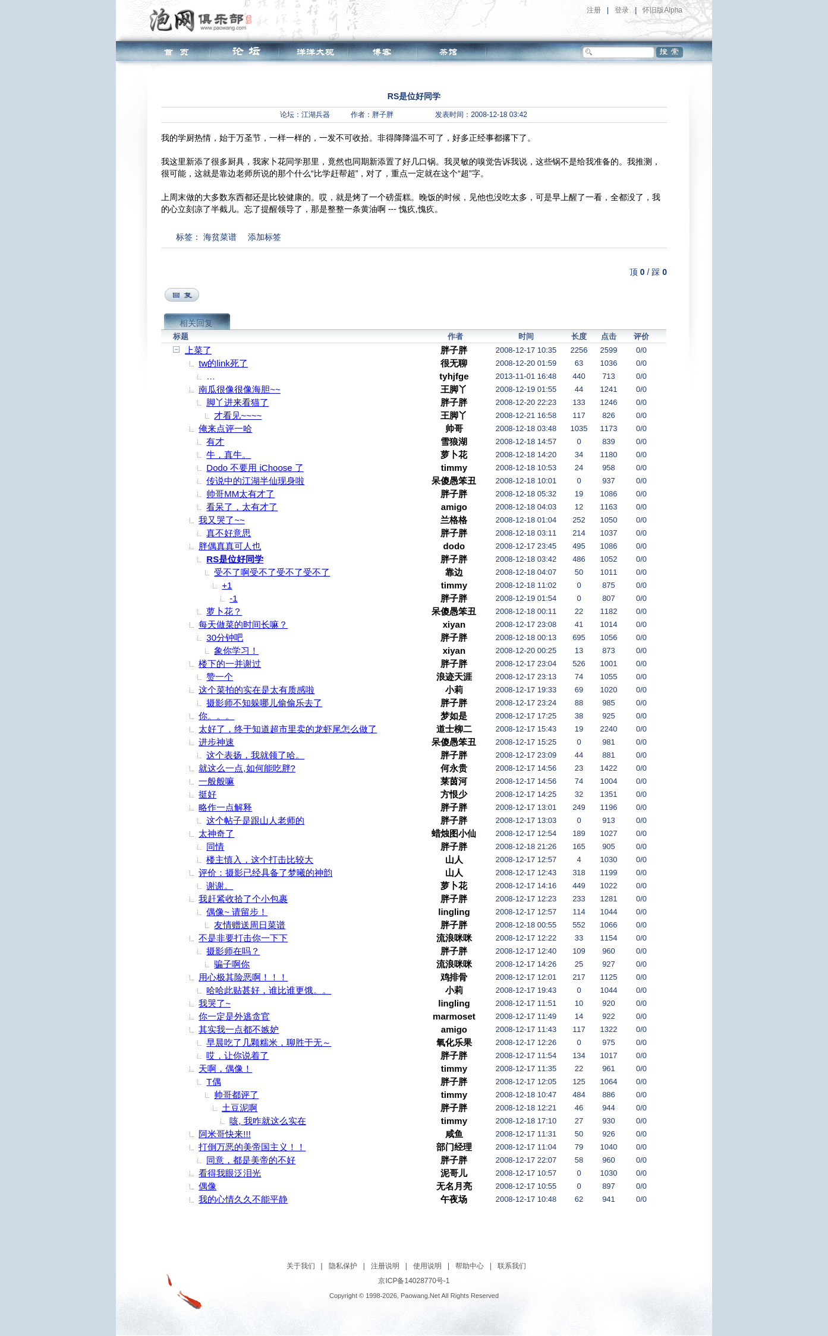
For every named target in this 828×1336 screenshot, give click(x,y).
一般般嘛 (216, 781)
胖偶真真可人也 (230, 546)
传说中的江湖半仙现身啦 (255, 481)
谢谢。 (219, 886)
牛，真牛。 (228, 454)
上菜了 (198, 350)
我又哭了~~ (222, 520)
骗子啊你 (232, 964)
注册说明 (385, 1266)
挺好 (207, 794)
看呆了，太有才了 (242, 507)
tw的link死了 (223, 363)
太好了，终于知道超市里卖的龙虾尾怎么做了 (288, 729)
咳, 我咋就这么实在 (267, 1121)
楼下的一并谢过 (230, 663)
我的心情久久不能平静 (243, 1199)
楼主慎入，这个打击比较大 (259, 859)
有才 (215, 441)
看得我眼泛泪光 (230, 1173)
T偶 (213, 1082)
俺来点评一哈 (225, 428)
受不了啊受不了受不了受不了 (272, 572)
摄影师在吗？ (233, 951)
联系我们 (512, 1266)
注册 (594, 10)
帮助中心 (469, 1266)
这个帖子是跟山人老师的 (255, 820)
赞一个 (219, 677)
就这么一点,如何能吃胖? (247, 768)
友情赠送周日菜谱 (249, 925)
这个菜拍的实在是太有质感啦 (256, 690)
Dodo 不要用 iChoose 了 (254, 468)
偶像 (207, 1186)
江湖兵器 (315, 114)
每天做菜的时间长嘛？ (243, 624)
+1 (227, 585)
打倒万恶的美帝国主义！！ (252, 1147)
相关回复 (196, 323)
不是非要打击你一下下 (243, 938)
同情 (215, 846)
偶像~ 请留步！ (236, 912)
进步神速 (216, 742)
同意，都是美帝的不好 (250, 1160)
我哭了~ (215, 1003)
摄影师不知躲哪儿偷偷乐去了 (264, 703)
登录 (622, 10)
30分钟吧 (224, 637)
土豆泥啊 (239, 1108)
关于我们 (301, 1266)
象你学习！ (236, 650)
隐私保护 (343, 1266)
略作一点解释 (225, 807)
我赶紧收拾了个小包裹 (243, 899)
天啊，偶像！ (225, 1068)
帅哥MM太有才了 (240, 494)
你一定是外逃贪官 (234, 1016)
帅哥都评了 (236, 1095)
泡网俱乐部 (204, 19)
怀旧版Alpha (662, 10)
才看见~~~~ (238, 415)
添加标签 (264, 237)
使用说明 (427, 1266)
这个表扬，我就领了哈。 (255, 755)
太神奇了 (216, 833)
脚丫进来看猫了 (237, 402)
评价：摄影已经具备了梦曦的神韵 (265, 873)
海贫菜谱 (220, 237)
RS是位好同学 (234, 559)
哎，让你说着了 (237, 1055)
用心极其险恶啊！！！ (243, 977)
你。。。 (216, 716)
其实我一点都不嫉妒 (239, 1029)
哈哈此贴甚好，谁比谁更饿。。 (268, 990)
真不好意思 (228, 533)
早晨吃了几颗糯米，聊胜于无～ (268, 1042)
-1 (233, 598)
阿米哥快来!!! (225, 1134)
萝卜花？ (224, 611)
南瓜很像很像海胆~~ (240, 389)
